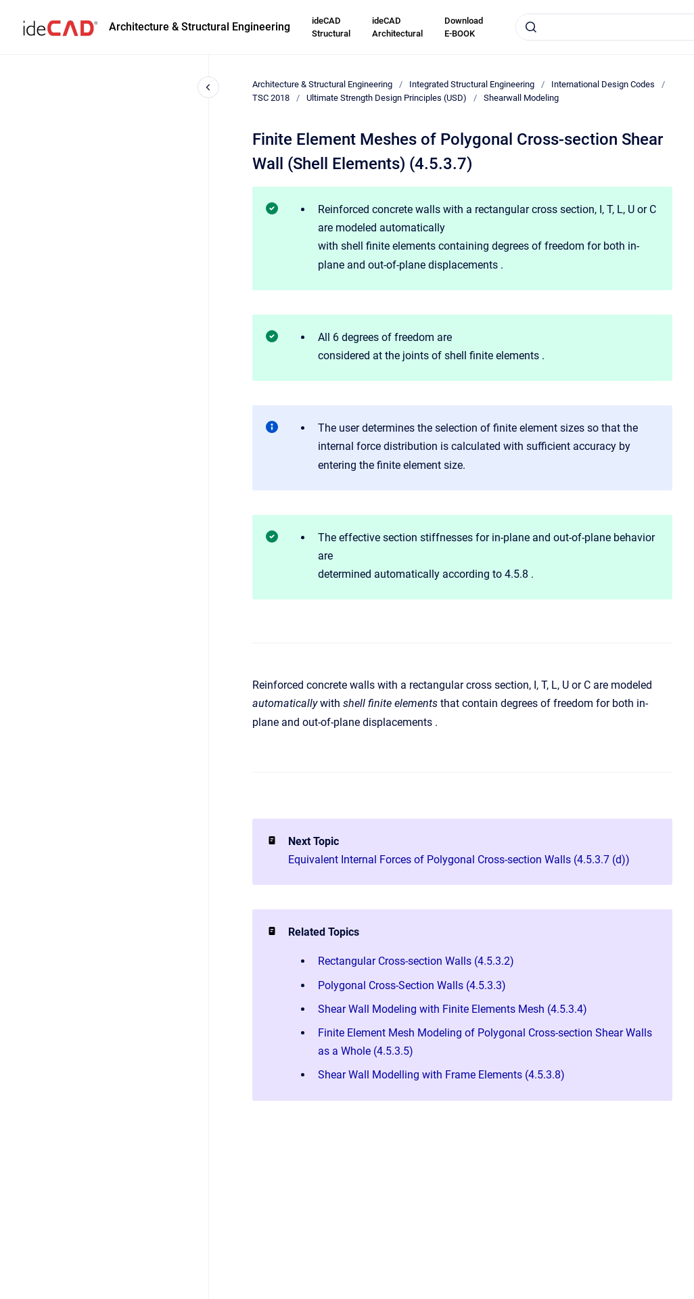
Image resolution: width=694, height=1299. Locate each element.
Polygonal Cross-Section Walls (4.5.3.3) (412, 985)
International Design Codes (603, 84)
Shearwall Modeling (521, 98)
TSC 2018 (271, 98)
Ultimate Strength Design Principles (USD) (386, 98)
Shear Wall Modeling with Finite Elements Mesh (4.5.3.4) (452, 1009)
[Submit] (531, 27)
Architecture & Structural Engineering (199, 26)
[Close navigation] (208, 87)
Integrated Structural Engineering (471, 84)
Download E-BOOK (463, 27)
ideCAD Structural (331, 27)
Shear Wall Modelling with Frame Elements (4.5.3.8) (441, 1074)
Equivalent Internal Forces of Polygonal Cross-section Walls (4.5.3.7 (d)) (459, 859)
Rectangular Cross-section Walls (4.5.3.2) (416, 961)
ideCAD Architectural (397, 27)
